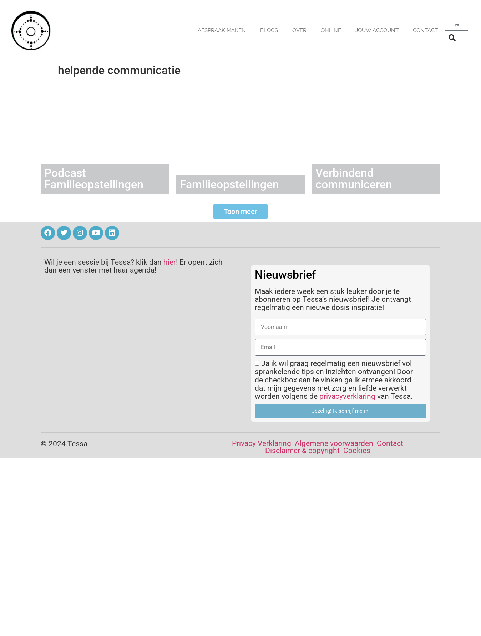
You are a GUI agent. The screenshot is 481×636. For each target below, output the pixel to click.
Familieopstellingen (229, 184)
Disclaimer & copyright (302, 450)
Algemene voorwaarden (334, 443)
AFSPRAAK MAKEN (222, 30)
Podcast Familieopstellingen (93, 178)
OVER (299, 30)
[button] (452, 38)
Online (331, 30)
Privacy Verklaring (261, 443)
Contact (425, 30)
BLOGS (269, 30)
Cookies (356, 450)
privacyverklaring (347, 396)
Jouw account (377, 30)
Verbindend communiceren (353, 178)
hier (169, 262)
